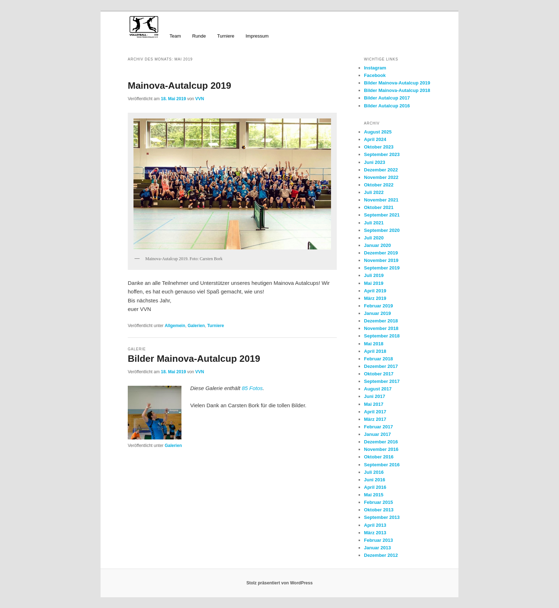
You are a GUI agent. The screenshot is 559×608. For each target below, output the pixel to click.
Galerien (196, 325)
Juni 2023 (374, 162)
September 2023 (382, 154)
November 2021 (381, 200)
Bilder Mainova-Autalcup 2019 (194, 358)
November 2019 (381, 260)
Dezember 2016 (381, 441)
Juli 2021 (374, 222)
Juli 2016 (374, 472)
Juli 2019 (374, 275)
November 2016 (381, 449)
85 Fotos (252, 388)
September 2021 (382, 215)
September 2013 (382, 517)
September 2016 (382, 464)
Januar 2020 (377, 245)
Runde (199, 36)
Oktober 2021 (378, 207)
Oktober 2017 (378, 373)
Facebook (375, 75)
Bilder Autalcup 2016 (387, 105)
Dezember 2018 (381, 321)
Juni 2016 (374, 479)
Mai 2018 (373, 343)
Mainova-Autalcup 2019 (179, 85)
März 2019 (375, 298)
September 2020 (382, 230)
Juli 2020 (374, 237)
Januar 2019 (377, 313)
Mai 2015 (373, 494)
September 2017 (382, 381)
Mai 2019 (373, 283)
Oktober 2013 (378, 509)
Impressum (257, 36)
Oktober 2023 (378, 147)
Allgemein (175, 325)
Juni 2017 (374, 396)
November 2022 (381, 177)
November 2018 (381, 328)
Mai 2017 (373, 404)
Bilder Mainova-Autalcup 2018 (397, 90)
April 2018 (375, 351)
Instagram (375, 67)
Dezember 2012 (381, 555)
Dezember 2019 (381, 253)
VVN (199, 98)
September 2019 (382, 268)
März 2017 (375, 419)
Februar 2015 (378, 502)
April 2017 (375, 411)
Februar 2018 (378, 358)
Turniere (225, 36)
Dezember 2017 (381, 366)
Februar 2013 (378, 540)
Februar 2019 (378, 305)
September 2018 (382, 336)
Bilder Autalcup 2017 (387, 98)
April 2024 (375, 139)
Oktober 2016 (378, 456)
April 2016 (375, 487)
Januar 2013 (377, 547)
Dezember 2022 (381, 169)
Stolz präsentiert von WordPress (279, 582)
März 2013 (375, 532)
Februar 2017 (378, 426)
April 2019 (375, 290)
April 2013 (375, 525)
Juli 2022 (374, 192)
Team (175, 36)
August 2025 (378, 132)
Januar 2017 (377, 434)
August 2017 (378, 388)
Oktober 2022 (378, 185)
